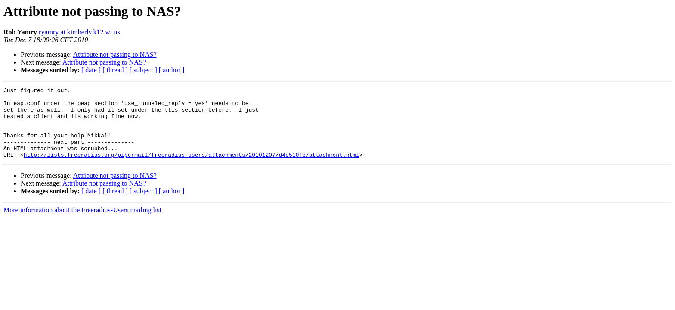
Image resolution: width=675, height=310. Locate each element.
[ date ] (91, 70)
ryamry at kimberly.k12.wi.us (79, 32)
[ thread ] (115, 70)
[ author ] (172, 70)
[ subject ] (143, 70)
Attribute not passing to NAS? (115, 54)
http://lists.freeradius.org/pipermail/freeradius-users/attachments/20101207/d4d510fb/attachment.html (191, 169)
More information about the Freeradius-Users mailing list (82, 224)
